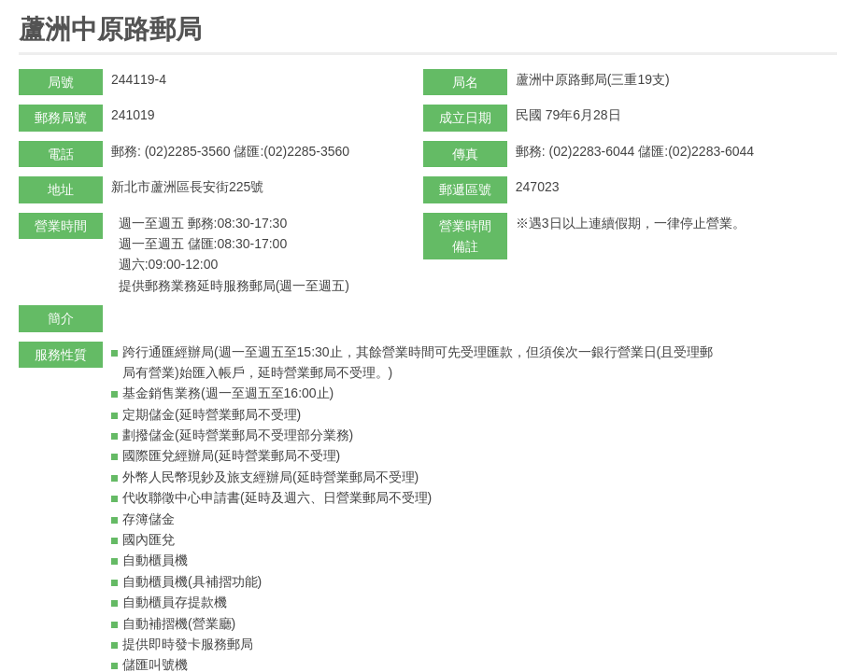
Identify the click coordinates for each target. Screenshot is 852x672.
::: (25, 8)
